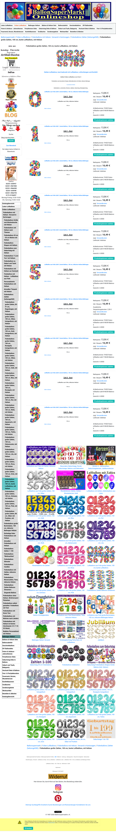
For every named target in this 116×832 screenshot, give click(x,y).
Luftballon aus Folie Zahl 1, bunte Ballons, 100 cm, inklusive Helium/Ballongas (66, 126)
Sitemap (28, 805)
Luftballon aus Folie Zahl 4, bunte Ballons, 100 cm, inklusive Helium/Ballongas (66, 230)
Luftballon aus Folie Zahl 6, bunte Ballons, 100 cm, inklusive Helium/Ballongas (66, 299)
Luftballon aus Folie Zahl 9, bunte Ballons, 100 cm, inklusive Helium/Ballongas (66, 407)
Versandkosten (102, 100)
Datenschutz (51, 822)
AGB (55, 756)
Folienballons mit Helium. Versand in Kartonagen (50, 37)
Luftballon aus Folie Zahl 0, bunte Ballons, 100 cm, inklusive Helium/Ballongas (66, 91)
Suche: (11, 134)
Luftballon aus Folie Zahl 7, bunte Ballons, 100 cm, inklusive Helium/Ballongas (66, 338)
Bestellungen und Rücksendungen (64, 805)
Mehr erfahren (47, 108)
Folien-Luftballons (23, 37)
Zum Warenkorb (11, 145)
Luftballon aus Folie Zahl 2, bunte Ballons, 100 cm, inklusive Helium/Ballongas (66, 161)
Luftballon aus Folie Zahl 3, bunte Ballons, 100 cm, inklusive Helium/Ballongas (66, 195)
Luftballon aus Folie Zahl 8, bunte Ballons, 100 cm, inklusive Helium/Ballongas (66, 372)
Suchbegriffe (36, 805)
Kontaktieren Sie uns (83, 805)
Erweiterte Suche (46, 805)
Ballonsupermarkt (8, 37)
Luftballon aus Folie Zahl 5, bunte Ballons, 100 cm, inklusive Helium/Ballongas (66, 264)
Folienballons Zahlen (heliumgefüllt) (85, 37)
